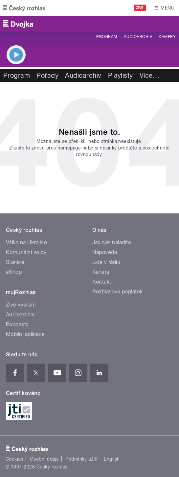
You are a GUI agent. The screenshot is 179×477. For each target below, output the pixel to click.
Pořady (47, 75)
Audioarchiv (138, 36)
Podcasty (17, 324)
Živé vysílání (20, 305)
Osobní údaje (44, 459)
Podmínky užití (81, 459)
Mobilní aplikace (25, 334)
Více (149, 75)
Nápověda (104, 252)
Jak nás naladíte (111, 242)
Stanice (15, 262)
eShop (14, 272)
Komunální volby (26, 252)
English (112, 459)
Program (106, 36)
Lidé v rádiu (106, 262)
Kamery (167, 36)
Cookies (14, 459)
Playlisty (120, 75)
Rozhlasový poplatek (117, 291)
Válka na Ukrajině (26, 242)
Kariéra (100, 272)
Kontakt (101, 282)
